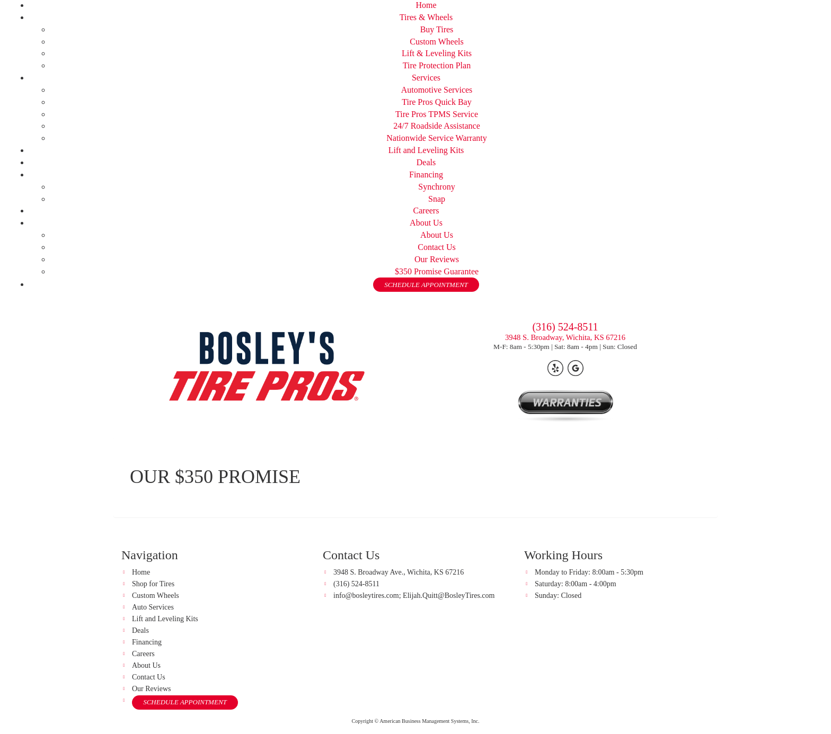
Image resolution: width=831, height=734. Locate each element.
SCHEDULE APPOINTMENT (426, 285)
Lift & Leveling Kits (437, 53)
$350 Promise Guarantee (437, 271)
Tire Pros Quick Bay (436, 101)
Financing (426, 174)
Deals (426, 162)
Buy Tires (437, 29)
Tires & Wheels (426, 17)
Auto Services (153, 607)
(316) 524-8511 (565, 327)
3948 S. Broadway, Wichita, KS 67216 (565, 337)
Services (426, 77)
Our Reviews (436, 259)
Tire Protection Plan (437, 65)
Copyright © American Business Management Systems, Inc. (416, 721)
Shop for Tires (153, 584)
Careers (426, 210)
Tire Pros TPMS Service (436, 114)
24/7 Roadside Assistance (436, 125)
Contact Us (437, 247)
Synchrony (436, 186)
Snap (436, 198)
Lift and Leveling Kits (426, 150)
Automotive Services (437, 89)
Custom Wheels (436, 41)
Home (425, 5)
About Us (426, 222)
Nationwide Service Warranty (436, 137)
